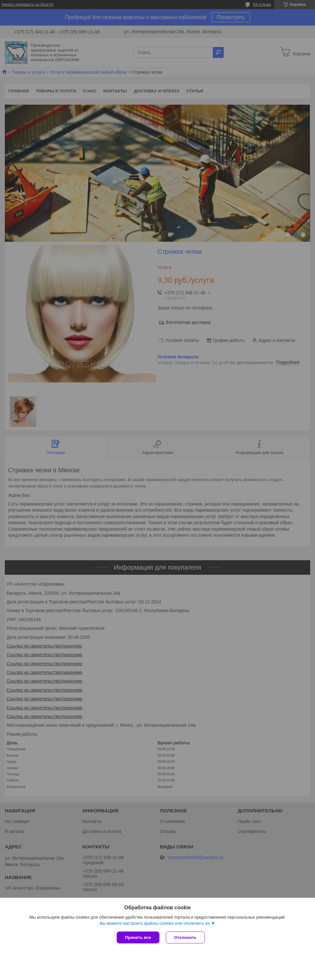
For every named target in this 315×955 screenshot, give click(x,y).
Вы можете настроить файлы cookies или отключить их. (155, 923)
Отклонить (185, 937)
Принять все (138, 937)
